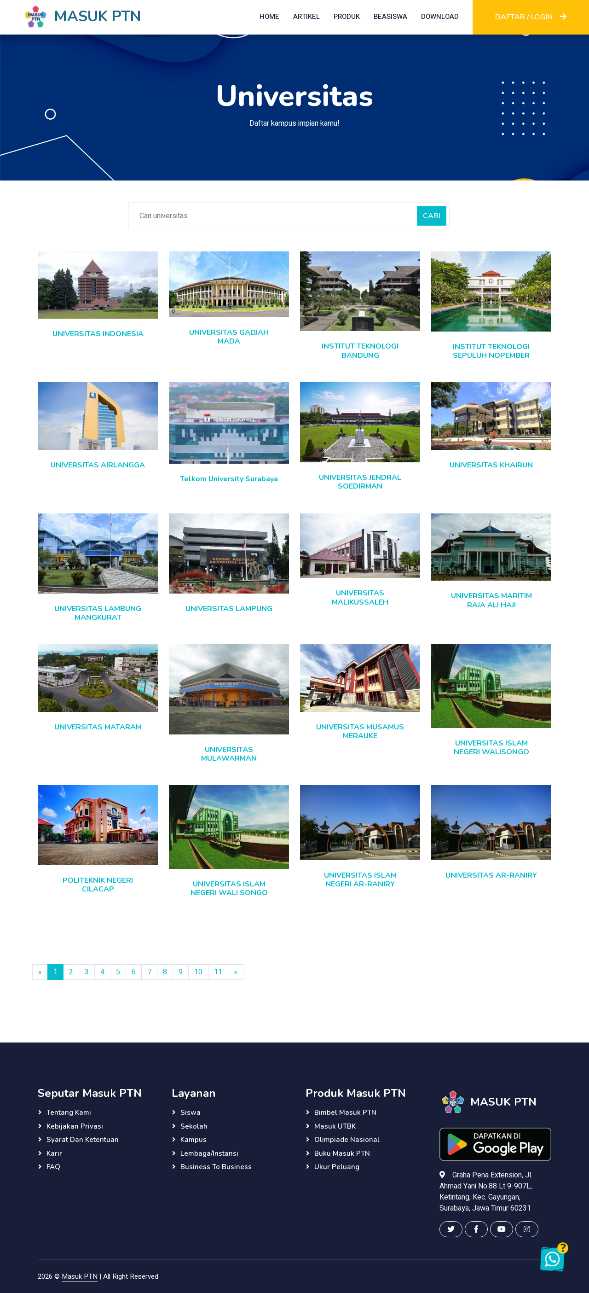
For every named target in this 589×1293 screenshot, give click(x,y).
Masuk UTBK (335, 1126)
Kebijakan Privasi (74, 1126)
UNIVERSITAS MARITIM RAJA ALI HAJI (491, 600)
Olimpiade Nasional (347, 1139)
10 (198, 972)
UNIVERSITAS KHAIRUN (491, 465)
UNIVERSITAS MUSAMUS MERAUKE (360, 731)
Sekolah (194, 1126)
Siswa (190, 1112)
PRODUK (347, 17)
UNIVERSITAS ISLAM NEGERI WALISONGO (491, 747)
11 (218, 972)
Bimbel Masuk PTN (345, 1112)
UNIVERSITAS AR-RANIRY (491, 875)
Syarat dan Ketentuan (82, 1139)
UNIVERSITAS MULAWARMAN (229, 754)
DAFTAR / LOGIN (530, 17)
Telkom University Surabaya (229, 479)
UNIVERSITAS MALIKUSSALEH (360, 597)
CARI (431, 216)
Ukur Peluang (336, 1166)
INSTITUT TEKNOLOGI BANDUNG (360, 350)
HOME (269, 17)
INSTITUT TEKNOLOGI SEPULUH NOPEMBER (491, 351)
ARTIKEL (306, 17)
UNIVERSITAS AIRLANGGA (98, 465)
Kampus (193, 1139)
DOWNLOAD (440, 17)
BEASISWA (390, 17)
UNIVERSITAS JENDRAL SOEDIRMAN (360, 481)
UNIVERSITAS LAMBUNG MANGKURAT (97, 613)
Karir (54, 1153)
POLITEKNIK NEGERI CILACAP (98, 884)
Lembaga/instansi (209, 1153)
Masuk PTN (80, 1276)
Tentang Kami (68, 1112)
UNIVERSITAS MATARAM (98, 727)
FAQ (53, 1166)
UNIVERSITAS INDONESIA (98, 334)
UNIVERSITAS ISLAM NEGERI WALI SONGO (229, 888)
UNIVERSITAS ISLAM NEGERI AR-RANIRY (360, 879)
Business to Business (216, 1166)
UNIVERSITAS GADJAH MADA (229, 336)
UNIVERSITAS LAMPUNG (228, 609)
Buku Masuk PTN (342, 1153)
